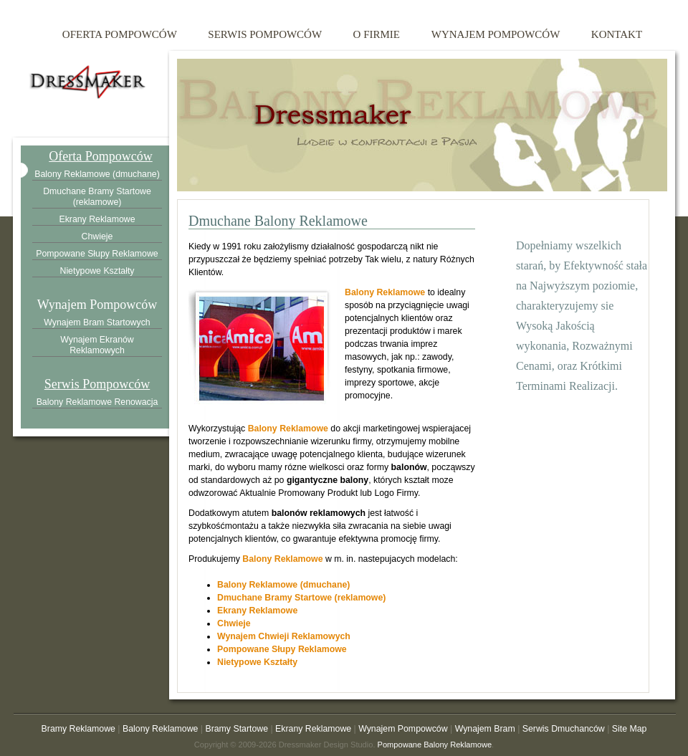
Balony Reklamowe (385, 292)
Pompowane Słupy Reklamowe (282, 649)
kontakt (616, 34)
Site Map (629, 729)
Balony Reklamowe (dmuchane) (283, 585)
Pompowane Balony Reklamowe (435, 744)
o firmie (376, 34)
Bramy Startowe (236, 729)
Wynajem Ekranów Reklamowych (97, 345)
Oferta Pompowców (100, 156)
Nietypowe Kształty (257, 662)
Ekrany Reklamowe (257, 611)
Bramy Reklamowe (78, 729)
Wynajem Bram (485, 729)
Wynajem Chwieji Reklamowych (283, 636)
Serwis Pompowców (97, 384)
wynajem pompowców (495, 34)
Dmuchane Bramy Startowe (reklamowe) (301, 598)
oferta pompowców (119, 34)
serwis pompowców (265, 34)
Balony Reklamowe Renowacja (97, 402)
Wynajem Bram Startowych (97, 322)
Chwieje (234, 623)
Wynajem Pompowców (97, 304)
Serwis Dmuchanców (563, 729)
